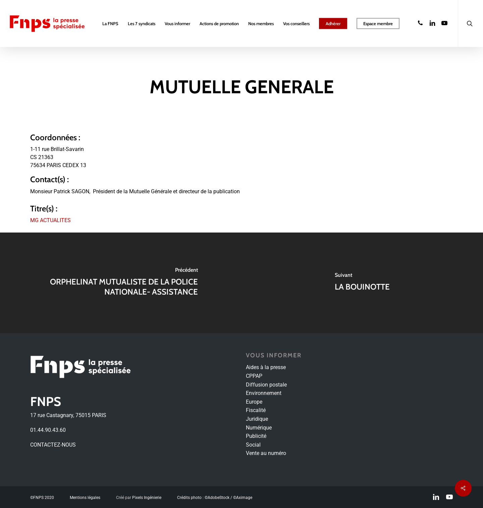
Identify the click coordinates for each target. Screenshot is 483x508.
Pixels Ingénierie (146, 497)
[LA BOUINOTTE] (362, 283)
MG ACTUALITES (50, 220)
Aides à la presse (266, 367)
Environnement (263, 393)
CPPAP (254, 376)
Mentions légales (85, 497)
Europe (254, 402)
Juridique (257, 419)
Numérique (259, 427)
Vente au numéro (266, 453)
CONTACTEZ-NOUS (53, 445)
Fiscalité (256, 410)
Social (253, 445)
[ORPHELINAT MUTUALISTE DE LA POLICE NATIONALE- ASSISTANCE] (120, 283)
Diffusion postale (266, 385)
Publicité (256, 436)
